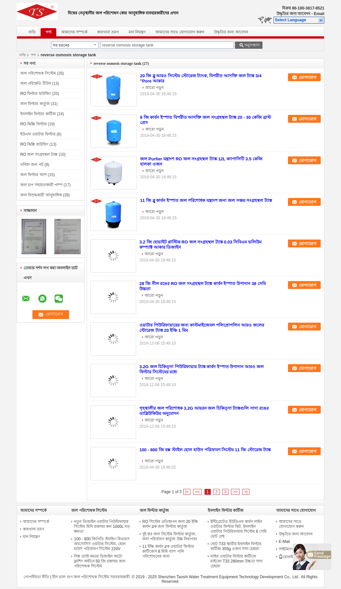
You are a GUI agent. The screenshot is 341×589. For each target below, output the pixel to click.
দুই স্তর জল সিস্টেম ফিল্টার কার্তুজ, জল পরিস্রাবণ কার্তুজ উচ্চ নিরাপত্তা (169, 536)
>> (235, 492)
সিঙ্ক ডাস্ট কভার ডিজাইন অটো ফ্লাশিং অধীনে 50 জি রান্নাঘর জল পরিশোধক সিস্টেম (99, 561)
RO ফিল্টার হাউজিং (35, 93)
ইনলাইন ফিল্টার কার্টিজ (38, 114)
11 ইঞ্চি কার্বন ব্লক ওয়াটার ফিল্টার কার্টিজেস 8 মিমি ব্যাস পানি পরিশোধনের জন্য (168, 551)
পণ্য (48, 32)
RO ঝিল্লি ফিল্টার (33, 124)
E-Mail (284, 541)
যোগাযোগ (307, 77)
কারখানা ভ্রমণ (107, 32)
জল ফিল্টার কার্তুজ (35, 103)
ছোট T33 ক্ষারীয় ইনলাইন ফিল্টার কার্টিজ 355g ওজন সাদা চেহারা (235, 546)
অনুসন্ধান (251, 45)
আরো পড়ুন (154, 87)
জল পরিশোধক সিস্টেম (38, 73)
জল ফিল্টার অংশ (33, 174)
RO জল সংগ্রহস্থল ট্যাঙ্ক (39, 154)
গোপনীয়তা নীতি (36, 577)
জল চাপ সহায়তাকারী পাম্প (41, 185)
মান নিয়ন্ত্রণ (137, 32)
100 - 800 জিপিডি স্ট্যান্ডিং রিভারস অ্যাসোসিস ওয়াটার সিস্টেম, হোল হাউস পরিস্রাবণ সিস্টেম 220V (102, 544)
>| (245, 492)
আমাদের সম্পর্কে (74, 32)
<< (197, 492)
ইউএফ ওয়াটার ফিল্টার (38, 134)
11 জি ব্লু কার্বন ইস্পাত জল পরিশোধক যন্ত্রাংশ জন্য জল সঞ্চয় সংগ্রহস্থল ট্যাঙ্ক (206, 200)
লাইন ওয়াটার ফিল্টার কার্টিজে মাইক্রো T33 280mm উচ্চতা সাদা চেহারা (236, 561)
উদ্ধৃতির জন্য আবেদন (294, 13)
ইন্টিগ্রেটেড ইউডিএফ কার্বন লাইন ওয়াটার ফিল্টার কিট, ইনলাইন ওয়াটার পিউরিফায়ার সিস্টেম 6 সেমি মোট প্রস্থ (238, 529)
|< (186, 492)
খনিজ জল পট (32, 164)
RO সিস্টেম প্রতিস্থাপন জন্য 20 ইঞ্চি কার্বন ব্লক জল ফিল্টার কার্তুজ (170, 524)
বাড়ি (32, 32)
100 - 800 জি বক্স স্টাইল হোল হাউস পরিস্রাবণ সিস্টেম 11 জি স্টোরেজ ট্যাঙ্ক (205, 449)
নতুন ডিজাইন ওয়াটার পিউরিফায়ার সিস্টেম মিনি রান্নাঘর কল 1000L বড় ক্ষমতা (102, 526)
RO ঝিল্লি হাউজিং (34, 144)
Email (319, 13)
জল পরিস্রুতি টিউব (35, 83)
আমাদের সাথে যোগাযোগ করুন (179, 32)
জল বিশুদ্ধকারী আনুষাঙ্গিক (41, 195)
